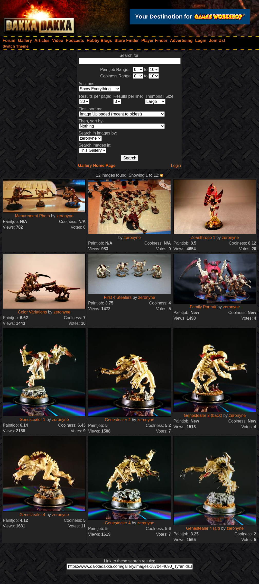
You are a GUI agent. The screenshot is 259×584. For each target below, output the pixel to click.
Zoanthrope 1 (203, 237)
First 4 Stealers (118, 297)
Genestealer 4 (32, 515)
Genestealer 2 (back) (203, 415)
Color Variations (32, 312)
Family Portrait (203, 307)
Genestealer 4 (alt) (203, 528)
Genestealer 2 (118, 420)
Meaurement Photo (32, 216)
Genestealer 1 (32, 419)
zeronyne (65, 216)
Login (176, 165)
